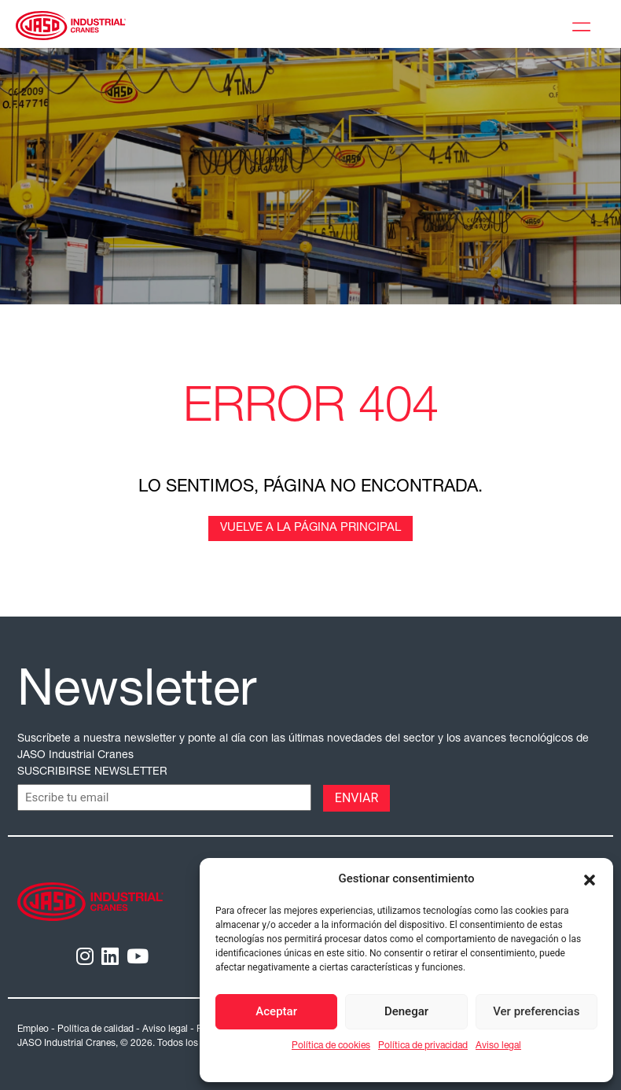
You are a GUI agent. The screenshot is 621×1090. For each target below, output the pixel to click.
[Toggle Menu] (584, 24)
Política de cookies (331, 1046)
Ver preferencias (536, 1011)
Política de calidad (95, 1029)
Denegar (406, 1011)
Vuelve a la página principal (310, 528)
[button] (589, 878)
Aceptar (276, 1011)
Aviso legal (498, 1046)
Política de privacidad (423, 1046)
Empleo (33, 1029)
